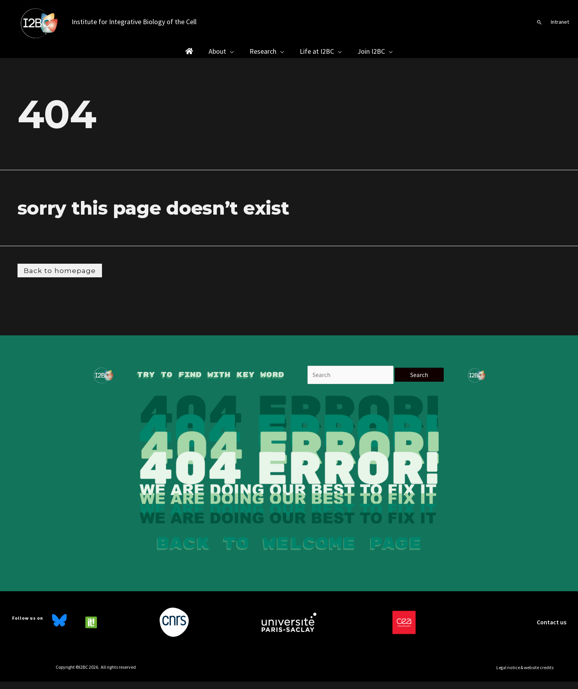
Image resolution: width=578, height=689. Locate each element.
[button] (539, 22)
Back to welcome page (289, 550)
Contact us (551, 629)
